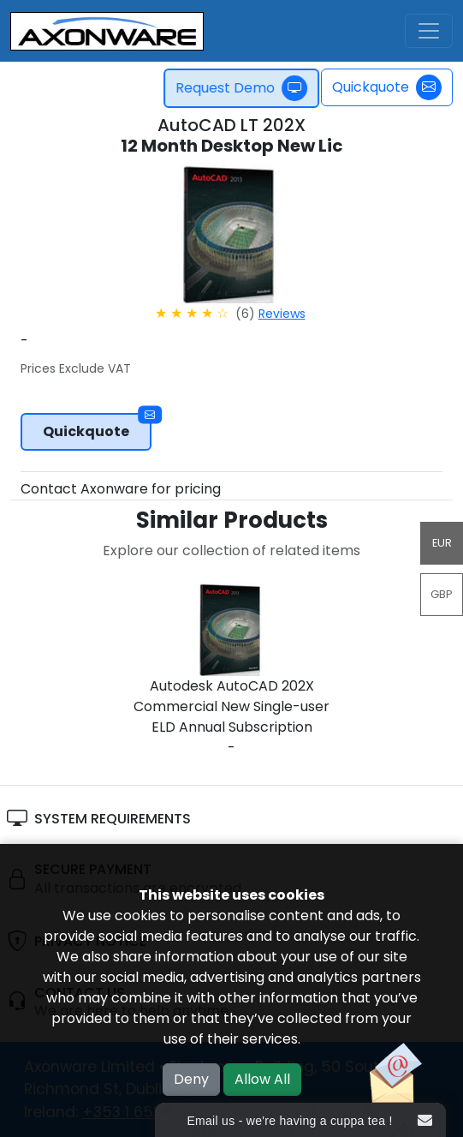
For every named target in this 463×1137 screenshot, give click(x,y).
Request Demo (246, 88)
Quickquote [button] (97, 427)
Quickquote (387, 87)
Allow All (262, 1079)
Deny (191, 1079)
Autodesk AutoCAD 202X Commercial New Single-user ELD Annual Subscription (231, 706)
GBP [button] (441, 594)
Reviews (282, 313)
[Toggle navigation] (429, 31)
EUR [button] (442, 543)
